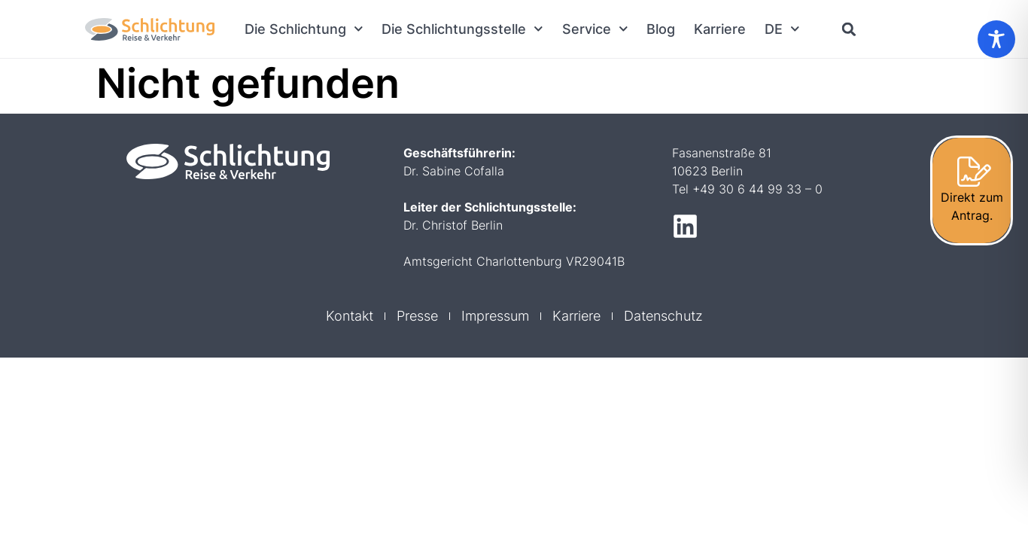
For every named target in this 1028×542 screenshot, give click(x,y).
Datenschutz (663, 316)
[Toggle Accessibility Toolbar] (996, 39)
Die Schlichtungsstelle (462, 29)
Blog (660, 29)
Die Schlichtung (304, 29)
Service (595, 29)
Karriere (720, 29)
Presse (417, 316)
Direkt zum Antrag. (972, 206)
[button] (849, 29)
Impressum (495, 316)
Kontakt (349, 316)
